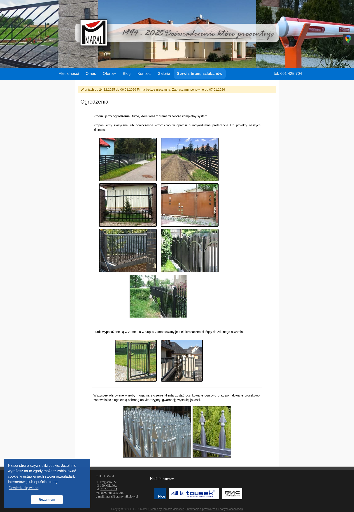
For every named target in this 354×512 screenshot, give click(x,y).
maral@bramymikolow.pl (121, 496)
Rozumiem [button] (47, 499)
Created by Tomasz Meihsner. (166, 509)
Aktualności (69, 73)
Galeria (164, 73)
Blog (127, 73)
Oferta (109, 73)
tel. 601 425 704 (288, 73)
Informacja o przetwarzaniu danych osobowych (214, 509)
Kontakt (144, 73)
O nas (91, 73)
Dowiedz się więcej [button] (24, 488)
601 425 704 (115, 493)
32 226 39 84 (108, 489)
